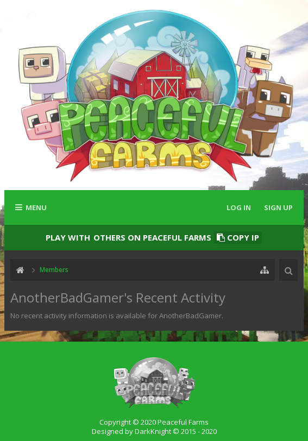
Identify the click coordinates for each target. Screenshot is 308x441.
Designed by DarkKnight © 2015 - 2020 (154, 431)
